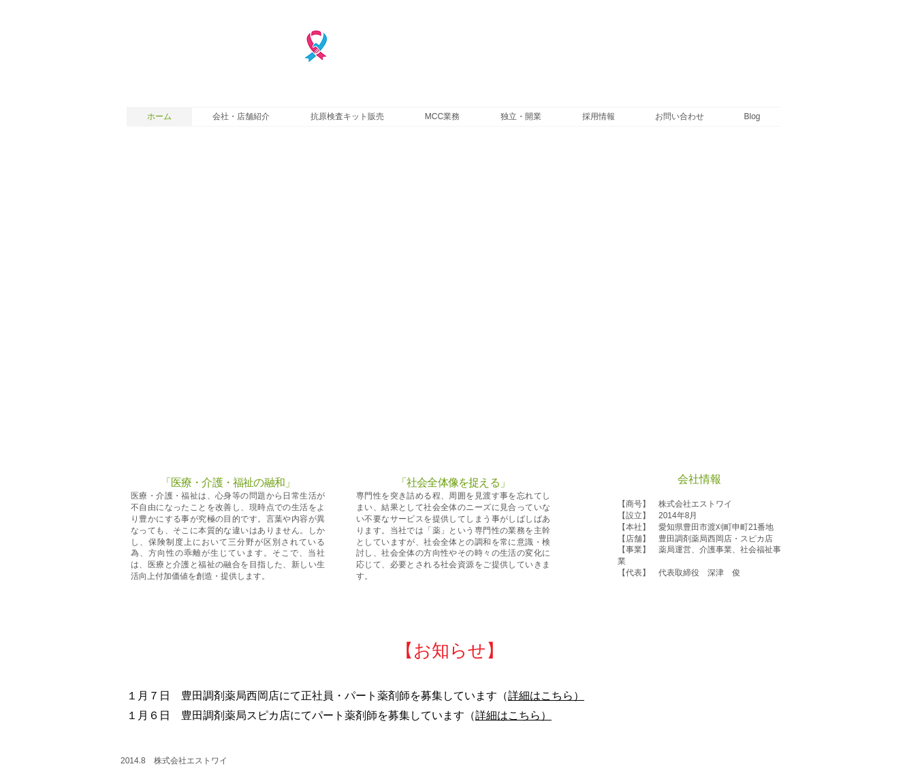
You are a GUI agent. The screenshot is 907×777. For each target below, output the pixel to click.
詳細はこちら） (546, 695)
